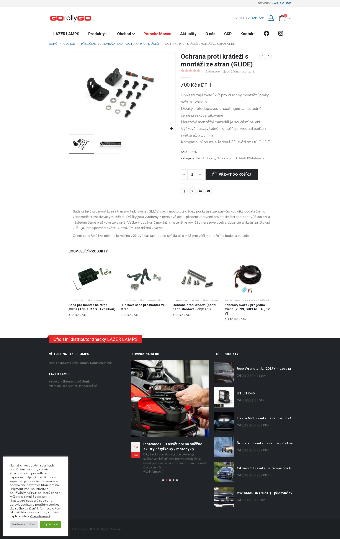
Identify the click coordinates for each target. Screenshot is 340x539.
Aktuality (188, 33)
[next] (269, 56)
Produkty (96, 33)
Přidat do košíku (235, 174)
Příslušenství (256, 158)
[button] (163, 480)
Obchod (124, 33)
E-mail (208, 191)
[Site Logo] (70, 18)
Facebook (184, 191)
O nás (210, 33)
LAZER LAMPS (66, 33)
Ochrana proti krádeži (231, 158)
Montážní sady (205, 158)
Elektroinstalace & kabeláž (242, 300)
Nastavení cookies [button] (23, 524)
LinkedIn (200, 191)
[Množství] (192, 174)
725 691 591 (255, 18)
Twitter (192, 191)
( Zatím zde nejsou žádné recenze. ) (228, 71)
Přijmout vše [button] (50, 524)
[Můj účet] (271, 18)
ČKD (228, 33)
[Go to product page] (92, 279)
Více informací (40, 516)
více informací (153, 472)
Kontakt (247, 33)
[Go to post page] (170, 398)
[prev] (262, 56)
